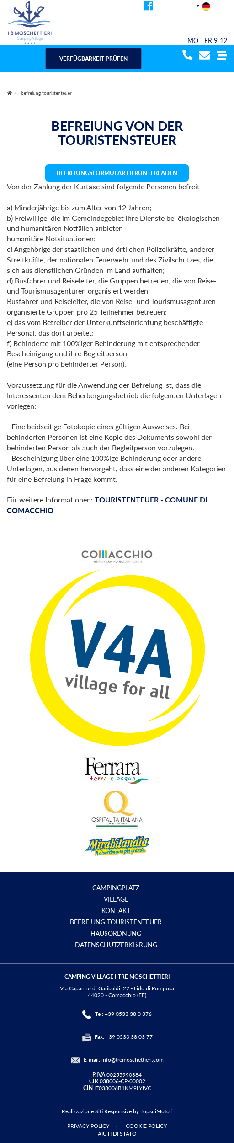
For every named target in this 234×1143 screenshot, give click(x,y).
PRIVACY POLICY (88, 1125)
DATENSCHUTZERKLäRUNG (116, 945)
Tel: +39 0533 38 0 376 (123, 1013)
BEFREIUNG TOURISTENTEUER (116, 922)
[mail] (204, 56)
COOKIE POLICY (146, 1125)
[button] (222, 56)
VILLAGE (116, 899)
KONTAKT (115, 910)
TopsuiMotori (156, 1111)
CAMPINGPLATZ (115, 888)
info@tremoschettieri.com (132, 1059)
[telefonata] (186, 56)
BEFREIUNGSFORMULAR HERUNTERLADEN (117, 172)
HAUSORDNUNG (115, 933)
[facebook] (148, 7)
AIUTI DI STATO (117, 1133)
